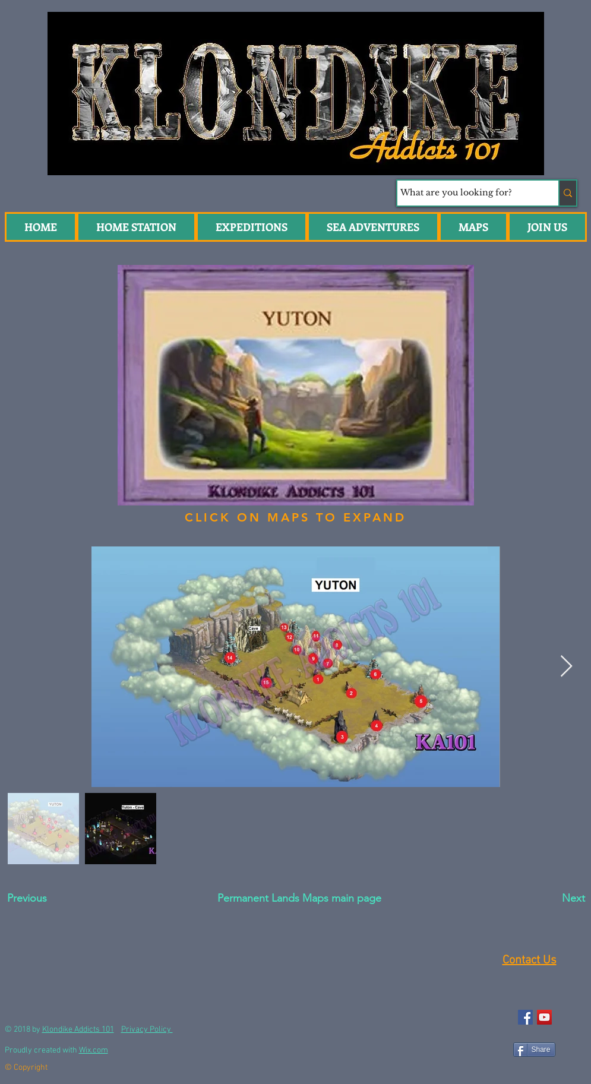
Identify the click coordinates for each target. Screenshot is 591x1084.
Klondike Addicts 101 (78, 1030)
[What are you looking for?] (466, 193)
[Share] (534, 1049)
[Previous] (49, 899)
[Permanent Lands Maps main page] (299, 899)
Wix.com (93, 1050)
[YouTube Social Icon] (544, 1017)
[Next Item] (566, 666)
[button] (373, 227)
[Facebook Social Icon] (525, 1017)
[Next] (546, 899)
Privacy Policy (147, 1030)
